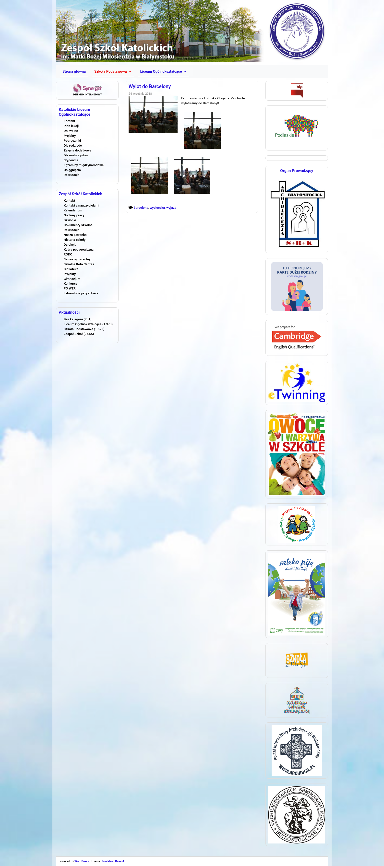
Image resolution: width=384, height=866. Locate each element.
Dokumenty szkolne (78, 225)
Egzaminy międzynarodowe (84, 165)
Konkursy (70, 283)
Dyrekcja (70, 244)
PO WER (70, 288)
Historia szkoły (74, 240)
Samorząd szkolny (77, 259)
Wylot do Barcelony (150, 86)
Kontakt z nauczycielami (81, 205)
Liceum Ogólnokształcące (82, 324)
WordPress (81, 861)
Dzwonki (70, 220)
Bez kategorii (73, 319)
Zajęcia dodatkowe (77, 150)
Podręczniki (72, 140)
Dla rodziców (73, 145)
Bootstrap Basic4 (112, 861)
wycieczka (157, 207)
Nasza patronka (75, 235)
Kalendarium (73, 210)
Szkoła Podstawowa (78, 329)
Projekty (70, 136)
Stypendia (71, 160)
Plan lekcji (71, 126)
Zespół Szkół (73, 334)
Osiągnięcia (72, 170)
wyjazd (171, 207)
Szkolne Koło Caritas (79, 264)
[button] (113, 71)
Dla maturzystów (76, 155)
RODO (68, 254)
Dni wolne (71, 131)
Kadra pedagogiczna (79, 249)
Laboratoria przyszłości (81, 293)
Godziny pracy (74, 215)
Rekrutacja (71, 175)
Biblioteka (71, 269)
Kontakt (69, 121)
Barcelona (140, 207)
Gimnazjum (72, 279)
